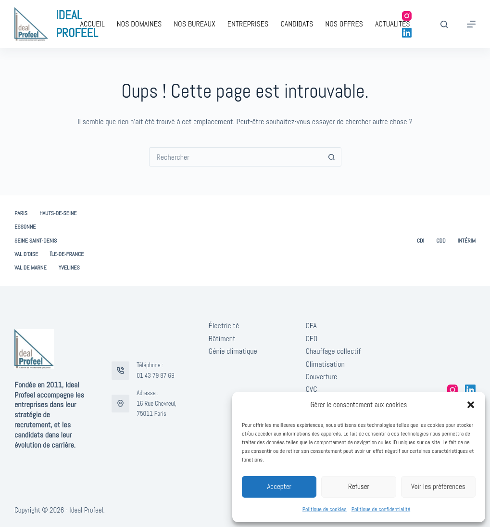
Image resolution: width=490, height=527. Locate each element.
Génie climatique (233, 351)
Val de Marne (30, 267)
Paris (20, 213)
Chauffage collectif (333, 351)
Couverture (321, 377)
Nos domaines (139, 24)
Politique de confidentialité (381, 509)
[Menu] (471, 24)
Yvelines (69, 267)
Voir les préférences (438, 486)
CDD (440, 240)
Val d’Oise (26, 254)
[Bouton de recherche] (332, 157)
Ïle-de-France (67, 254)
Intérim (466, 240)
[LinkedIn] (407, 33)
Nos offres (344, 24)
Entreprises (248, 24)
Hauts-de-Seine (58, 213)
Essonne (25, 227)
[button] (471, 405)
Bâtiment (222, 339)
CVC (311, 389)
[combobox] (236, 157)
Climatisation (324, 364)
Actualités (392, 24)
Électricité (224, 326)
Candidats (296, 24)
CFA (310, 326)
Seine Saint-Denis (35, 240)
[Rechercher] (444, 24)
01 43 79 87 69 (155, 376)
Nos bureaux (194, 24)
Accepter (279, 486)
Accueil (92, 24)
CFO (311, 339)
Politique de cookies (324, 509)
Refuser (358, 486)
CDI (421, 240)
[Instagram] (407, 16)
